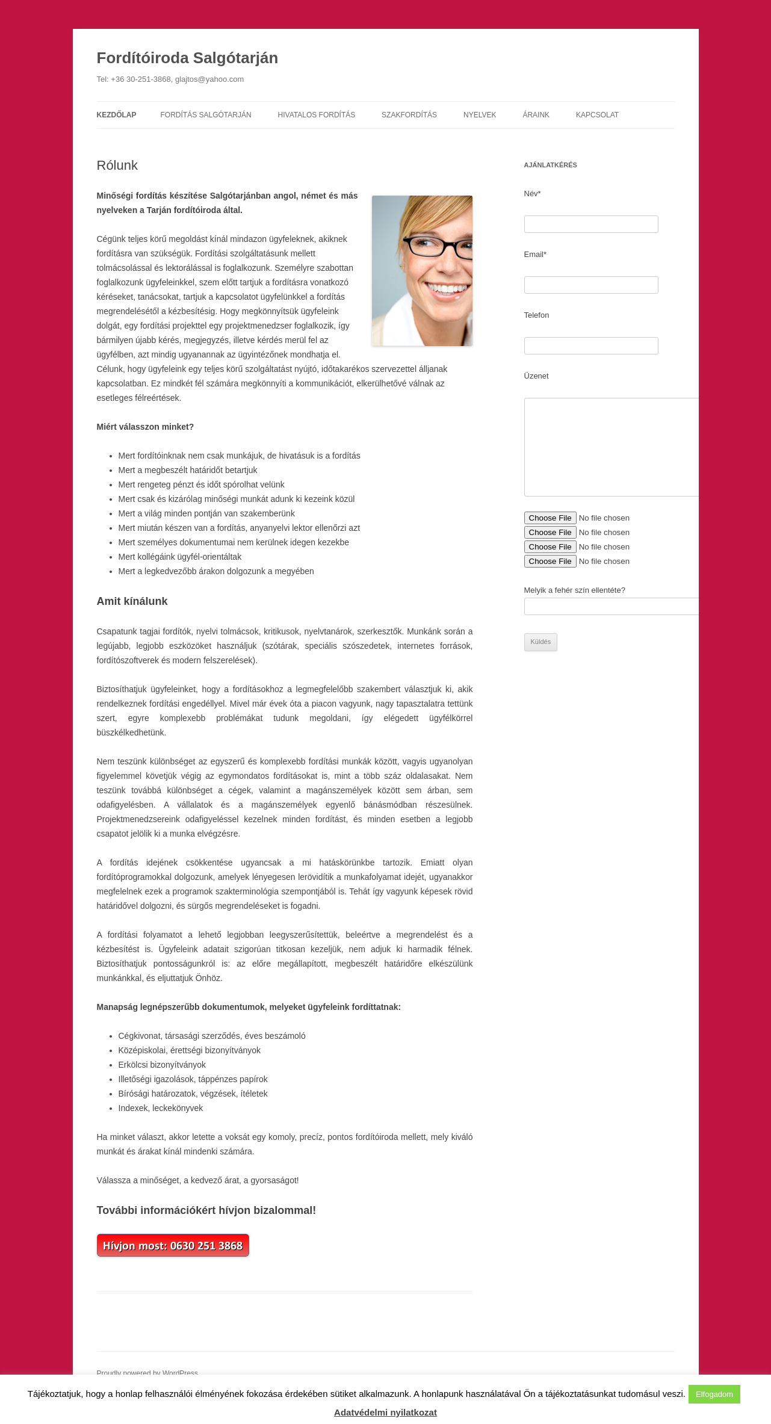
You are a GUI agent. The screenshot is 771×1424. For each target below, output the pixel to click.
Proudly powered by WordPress (148, 1373)
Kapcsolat (597, 115)
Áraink (536, 115)
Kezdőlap (117, 115)
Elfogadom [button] (714, 1394)
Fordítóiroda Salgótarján (188, 58)
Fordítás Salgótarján (206, 115)
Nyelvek (479, 115)
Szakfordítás (409, 115)
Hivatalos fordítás (317, 115)
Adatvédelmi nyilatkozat (385, 1412)
